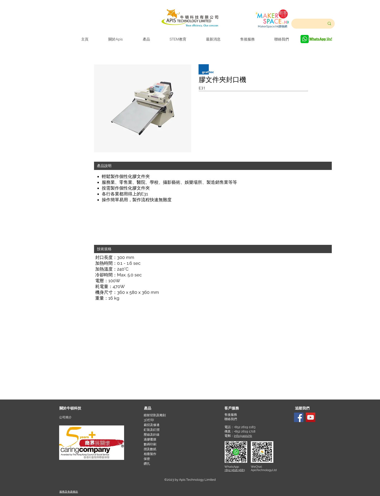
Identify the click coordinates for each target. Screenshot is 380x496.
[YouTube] (310, 417)
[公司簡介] (76, 418)
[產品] (161, 408)
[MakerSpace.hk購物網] (272, 26)
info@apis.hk (243, 436)
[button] (213, 166)
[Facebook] (298, 417)
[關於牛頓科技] (76, 408)
